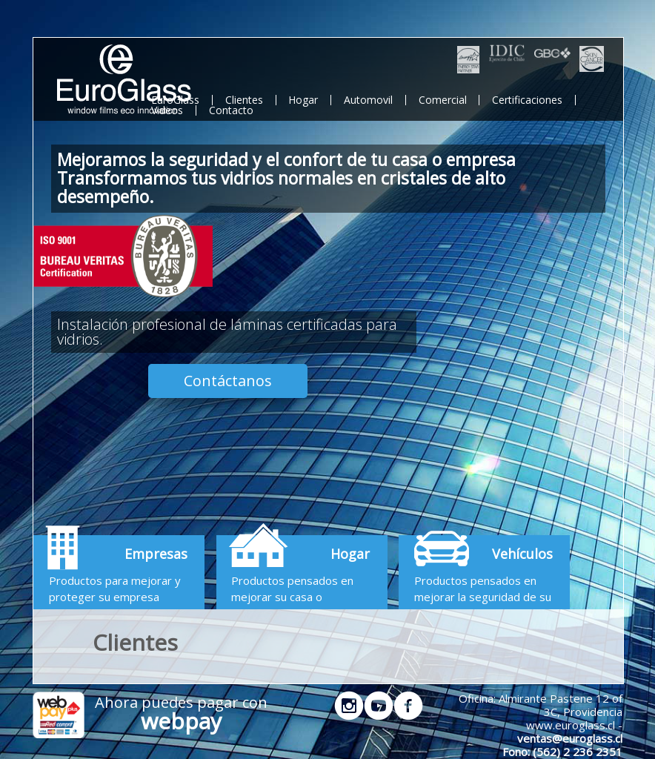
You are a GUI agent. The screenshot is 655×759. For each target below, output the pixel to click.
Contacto (231, 110)
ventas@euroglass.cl (569, 738)
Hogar (303, 100)
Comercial (443, 100)
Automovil (368, 100)
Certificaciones (527, 100)
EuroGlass (175, 100)
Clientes (244, 100)
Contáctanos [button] (228, 381)
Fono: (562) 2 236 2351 (562, 751)
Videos (167, 110)
